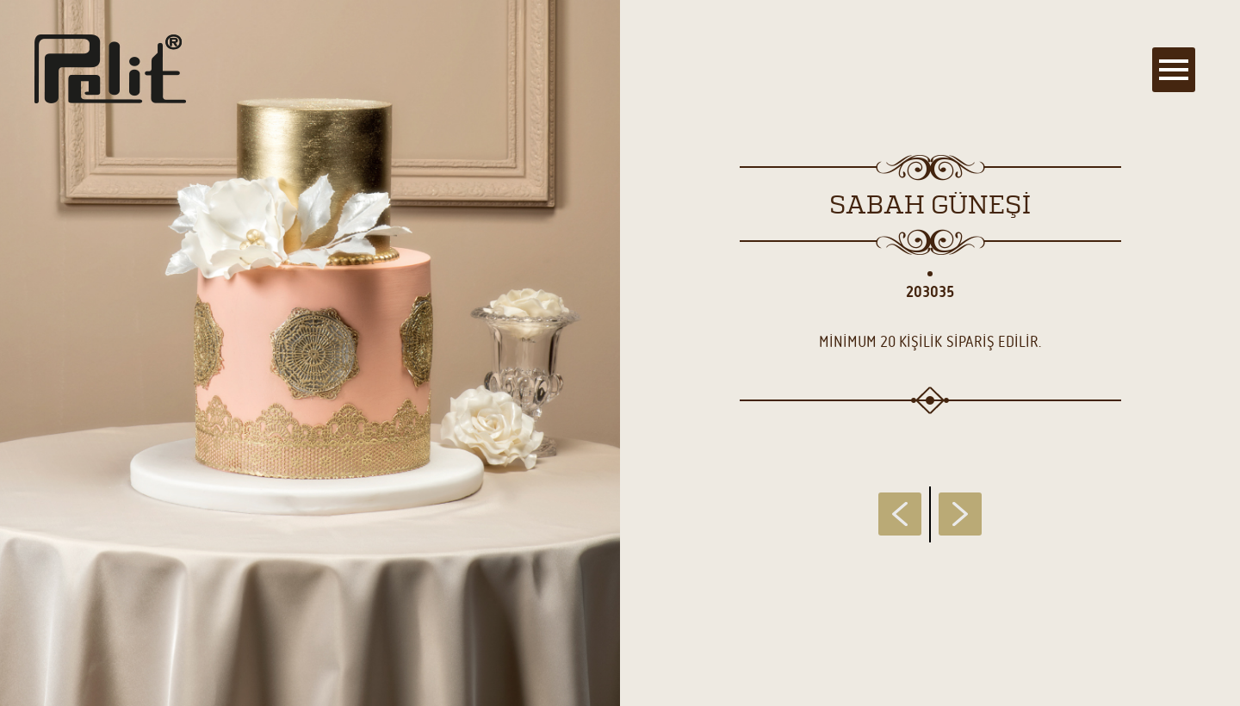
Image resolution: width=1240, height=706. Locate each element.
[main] (620, 353)
